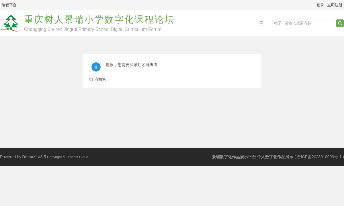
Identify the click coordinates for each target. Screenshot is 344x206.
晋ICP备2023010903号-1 (319, 156)
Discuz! (29, 156)
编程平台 (9, 5)
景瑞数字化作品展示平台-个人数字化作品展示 (253, 156)
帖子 (278, 23)
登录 (320, 5)
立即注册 (334, 5)
